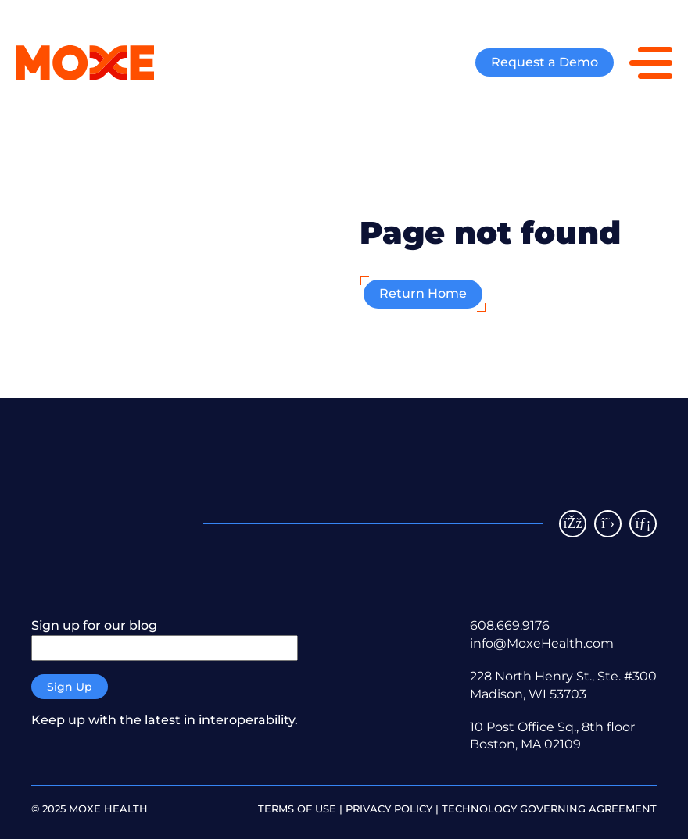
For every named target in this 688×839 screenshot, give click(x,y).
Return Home (423, 293)
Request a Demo (544, 62)
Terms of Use (297, 808)
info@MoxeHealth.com (542, 643)
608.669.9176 (510, 625)
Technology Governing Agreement (549, 808)
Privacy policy (389, 808)
